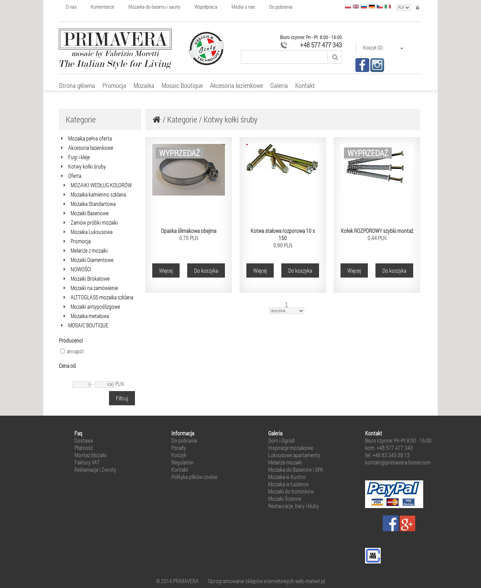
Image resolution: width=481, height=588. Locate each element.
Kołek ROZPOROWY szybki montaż (377, 230)
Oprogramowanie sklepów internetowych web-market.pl (266, 581)
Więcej (166, 270)
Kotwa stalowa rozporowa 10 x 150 (283, 234)
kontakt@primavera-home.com (398, 462)
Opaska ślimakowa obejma (188, 230)
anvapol (71, 351)
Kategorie (182, 119)
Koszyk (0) (383, 47)
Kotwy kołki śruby (230, 119)
